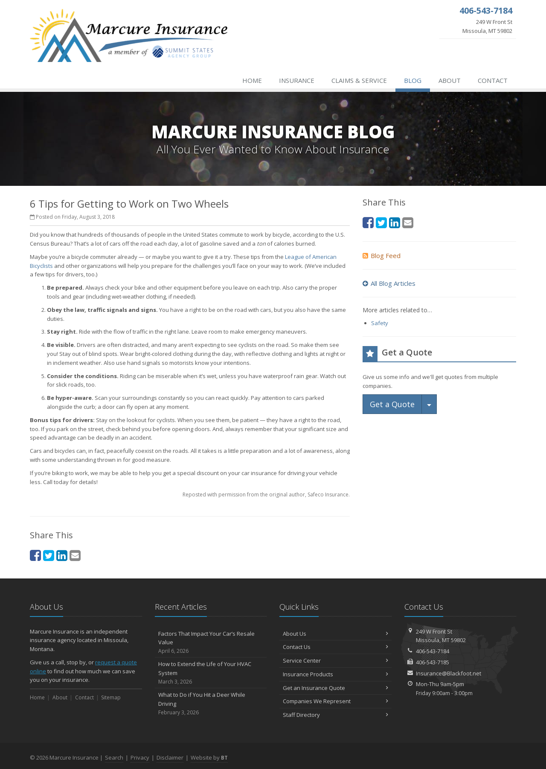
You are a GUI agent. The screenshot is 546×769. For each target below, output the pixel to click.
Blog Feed (382, 255)
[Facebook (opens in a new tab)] (35, 555)
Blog (412, 80)
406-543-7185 (432, 662)
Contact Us (335, 647)
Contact (493, 80)
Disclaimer (170, 757)
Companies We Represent (335, 701)
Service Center (335, 660)
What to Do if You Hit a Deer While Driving (211, 703)
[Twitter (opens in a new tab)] (48, 555)
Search (114, 757)
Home (252, 80)
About (450, 80)
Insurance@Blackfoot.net (448, 673)
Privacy (140, 757)
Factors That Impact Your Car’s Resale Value (211, 642)
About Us (335, 633)
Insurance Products (335, 674)
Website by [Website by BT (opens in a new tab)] (209, 757)
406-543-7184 (432, 651)
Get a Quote (392, 404)
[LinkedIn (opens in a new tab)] (61, 555)
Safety (379, 323)
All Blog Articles (389, 283)
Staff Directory (335, 715)
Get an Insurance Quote (335, 688)
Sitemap (111, 697)
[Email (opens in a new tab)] (75, 555)
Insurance (296, 80)
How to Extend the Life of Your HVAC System (211, 673)
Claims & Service (359, 80)
